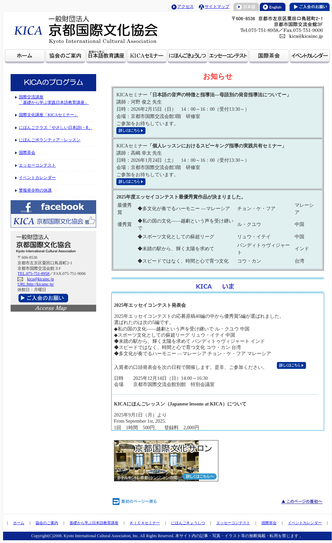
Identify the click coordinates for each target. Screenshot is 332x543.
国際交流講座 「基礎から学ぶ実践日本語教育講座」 (54, 100)
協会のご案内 (47, 523)
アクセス (185, 6)
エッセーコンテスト (37, 165)
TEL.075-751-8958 (33, 273)
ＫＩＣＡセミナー (145, 523)
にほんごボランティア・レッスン (49, 139)
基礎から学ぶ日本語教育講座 (93, 523)
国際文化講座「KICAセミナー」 (48, 114)
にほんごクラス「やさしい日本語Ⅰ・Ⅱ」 (55, 127)
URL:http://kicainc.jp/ (35, 284)
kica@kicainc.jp (40, 279)
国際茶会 (27, 152)
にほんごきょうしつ (188, 523)
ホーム (18, 523)
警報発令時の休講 (35, 190)
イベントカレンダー (37, 177)
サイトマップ (217, 6)
